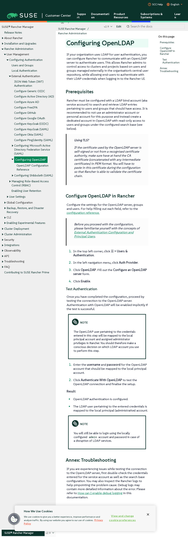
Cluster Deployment (16, 228)
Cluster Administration (18, 234)
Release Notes (13, 32)
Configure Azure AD (26, 102)
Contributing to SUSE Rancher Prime (26, 272)
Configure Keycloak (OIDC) (31, 124)
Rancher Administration (18, 49)
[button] (14, 519)
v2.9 (106, 26)
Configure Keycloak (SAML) (31, 129)
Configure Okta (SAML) (28, 134)
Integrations (11, 245)
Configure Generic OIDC (29, 91)
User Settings (17, 196)
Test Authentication (171, 61)
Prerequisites (167, 42)
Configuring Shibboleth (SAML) (33, 175)
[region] (85, 518)
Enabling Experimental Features (26, 223)
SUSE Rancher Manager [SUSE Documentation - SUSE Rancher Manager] (72, 28)
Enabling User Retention (26, 191)
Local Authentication (24, 71)
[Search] (157, 26)
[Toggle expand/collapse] (2, 38)
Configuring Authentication (26, 60)
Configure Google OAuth (29, 118)
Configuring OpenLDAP (30, 159)
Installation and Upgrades (20, 43)
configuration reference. (83, 213)
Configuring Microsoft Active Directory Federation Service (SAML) (32, 149)
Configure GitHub (25, 113)
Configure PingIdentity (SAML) (33, 140)
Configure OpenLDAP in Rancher (167, 51)
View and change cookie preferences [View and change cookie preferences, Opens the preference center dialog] (122, 518)
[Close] (148, 514)
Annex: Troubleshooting (169, 70)
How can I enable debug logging (100, 493)
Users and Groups (22, 65)
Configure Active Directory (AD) (34, 96)
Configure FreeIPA (25, 107)
